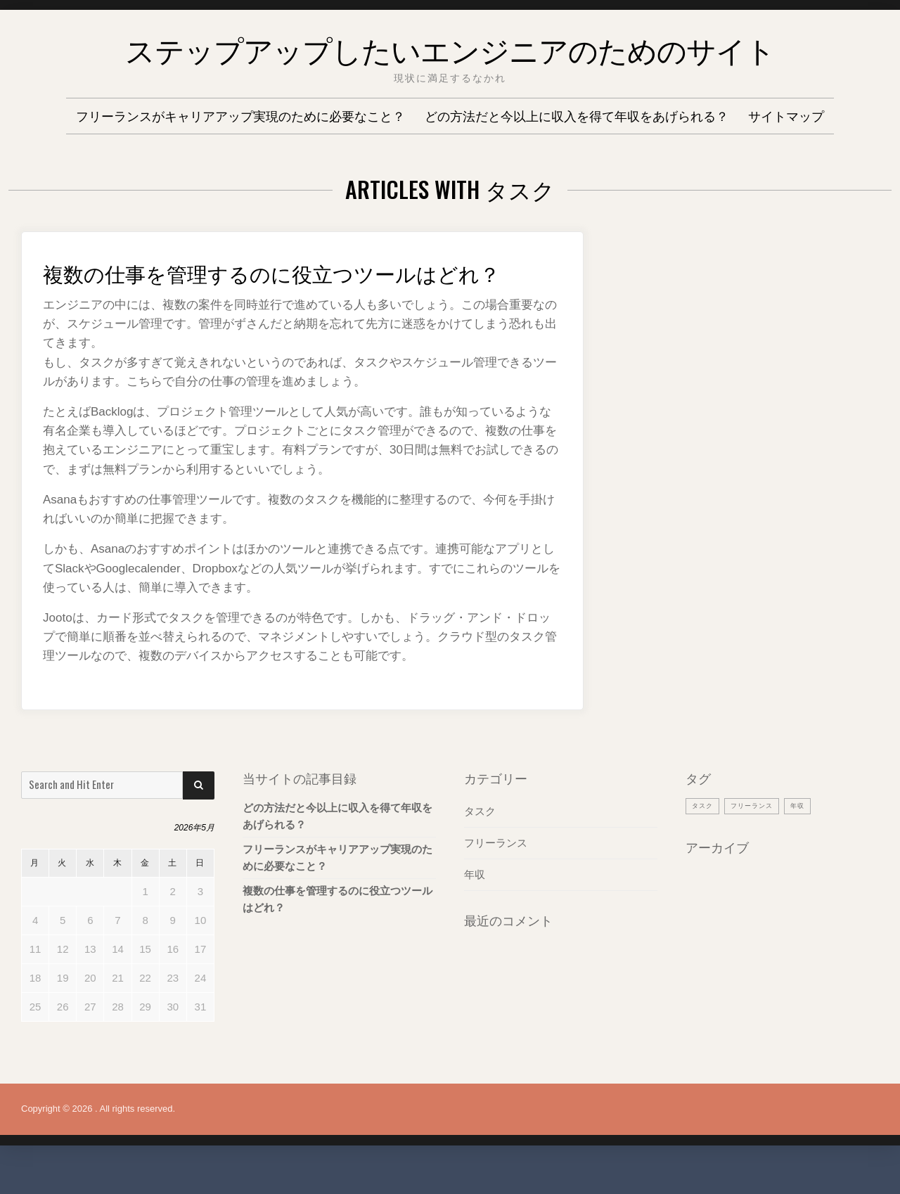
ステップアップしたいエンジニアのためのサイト (450, 45)
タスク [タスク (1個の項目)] (704, 833)
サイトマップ (786, 115)
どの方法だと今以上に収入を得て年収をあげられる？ (576, 115)
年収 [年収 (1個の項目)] (811, 833)
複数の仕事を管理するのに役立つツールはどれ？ (300, 284)
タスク (480, 839)
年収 (474, 903)
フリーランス (495, 871)
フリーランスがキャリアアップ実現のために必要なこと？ (240, 115)
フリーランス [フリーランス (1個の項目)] (760, 833)
